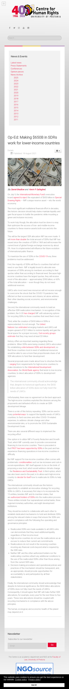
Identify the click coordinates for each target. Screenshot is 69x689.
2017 (16, 101)
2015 (16, 107)
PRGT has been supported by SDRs (27, 448)
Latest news (16, 63)
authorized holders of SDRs (23, 497)
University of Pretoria (36, 660)
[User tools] (58, 151)
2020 (16, 92)
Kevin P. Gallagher (37, 189)
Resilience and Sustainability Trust (27, 471)
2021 (16, 89)
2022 (16, 86)
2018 (16, 98)
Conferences (16, 69)
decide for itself (24, 477)
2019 (16, 95)
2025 (16, 78)
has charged (29, 313)
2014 (16, 110)
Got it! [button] (34, 685)
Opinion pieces (17, 72)
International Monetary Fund (32, 194)
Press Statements (19, 66)
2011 (16, 119)
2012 (16, 116)
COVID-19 (43, 256)
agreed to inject (20, 197)
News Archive (17, 75)
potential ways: (19, 414)
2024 (16, 80)
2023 (16, 83)
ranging (13, 364)
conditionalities (25, 462)
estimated (23, 327)
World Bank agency (30, 370)
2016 (16, 104)
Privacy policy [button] (34, 680)
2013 (16, 113)
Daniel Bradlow (17, 189)
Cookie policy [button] (21, 680)
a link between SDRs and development (38, 347)
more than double (18, 239)
